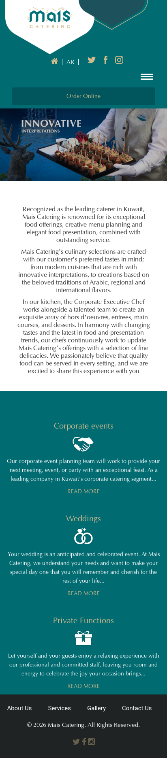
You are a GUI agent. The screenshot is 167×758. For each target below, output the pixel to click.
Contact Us (137, 708)
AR (70, 62)
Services (59, 708)
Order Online (83, 96)
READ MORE (83, 491)
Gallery (96, 708)
